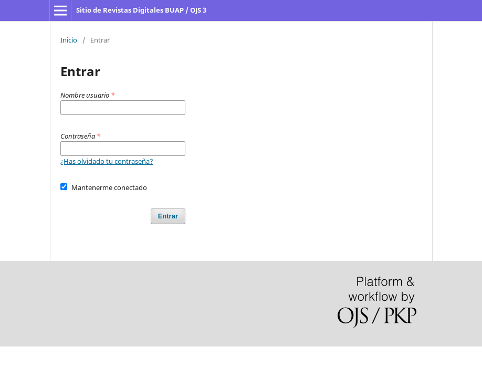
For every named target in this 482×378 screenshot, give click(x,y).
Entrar (168, 216)
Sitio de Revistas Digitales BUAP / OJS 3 (141, 10)
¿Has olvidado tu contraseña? (106, 161)
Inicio (68, 40)
